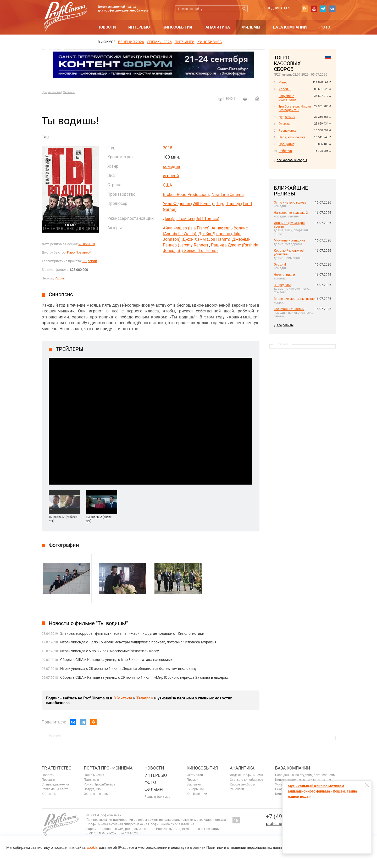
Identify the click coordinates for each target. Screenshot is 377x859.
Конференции (197, 794)
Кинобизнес (209, 42)
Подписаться (278, 8)
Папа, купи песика (292, 137)
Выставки (194, 784)
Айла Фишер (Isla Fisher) (186, 228)
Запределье (282, 285)
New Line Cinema (228, 194)
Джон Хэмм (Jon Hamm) (206, 239)
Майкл (283, 82)
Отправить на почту (257, 98)
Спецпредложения (55, 784)
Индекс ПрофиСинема (246, 775)
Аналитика (218, 27)
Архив (60, 278)
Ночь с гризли (284, 275)
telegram (323, 8)
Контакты (49, 794)
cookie (92, 847)
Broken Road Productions (186, 194)
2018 (167, 147)
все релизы (285, 325)
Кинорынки (195, 789)
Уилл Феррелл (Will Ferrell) (188, 203)
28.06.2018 (87, 244)
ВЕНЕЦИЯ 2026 (131, 42)
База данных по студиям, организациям (305, 775)
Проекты (48, 780)
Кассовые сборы (242, 784)
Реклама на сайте (55, 789)
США (167, 185)
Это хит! (280, 264)
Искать (244, 8)
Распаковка (287, 130)
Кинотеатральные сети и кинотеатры (303, 780)
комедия (171, 166)
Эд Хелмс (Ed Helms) (198, 250)
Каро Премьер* (79, 252)
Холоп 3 (285, 89)
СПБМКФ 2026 (159, 42)
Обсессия (285, 124)
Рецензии (237, 789)
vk (332, 8)
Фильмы (251, 27)
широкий (89, 261)
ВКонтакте (122, 698)
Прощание (286, 144)
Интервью (139, 27)
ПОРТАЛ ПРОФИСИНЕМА (108, 768)
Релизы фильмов (157, 797)
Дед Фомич (287, 117)
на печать (245, 99)
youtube (314, 8)
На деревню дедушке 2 (291, 213)
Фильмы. (69, 92)
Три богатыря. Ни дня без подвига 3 (295, 108)
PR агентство (56, 768)
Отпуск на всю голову (290, 202)
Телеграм (144, 698)
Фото (324, 27)
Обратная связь (96, 794)
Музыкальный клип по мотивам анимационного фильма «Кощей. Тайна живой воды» (322, 791)
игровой (171, 175)
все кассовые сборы (292, 160)
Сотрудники (93, 789)
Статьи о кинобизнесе (246, 780)
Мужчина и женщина (289, 240)
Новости (106, 27)
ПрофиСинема (51, 92)
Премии (192, 780)
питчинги (185, 42)
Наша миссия (94, 775)
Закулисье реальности (287, 98)
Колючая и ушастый (289, 309)
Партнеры (91, 780)
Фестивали (195, 775)
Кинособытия (177, 27)
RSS (305, 8)
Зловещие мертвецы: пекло (294, 299)
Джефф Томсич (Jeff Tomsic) (191, 218)
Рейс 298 (285, 151)
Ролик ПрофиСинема (99, 784)
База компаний (290, 27)
